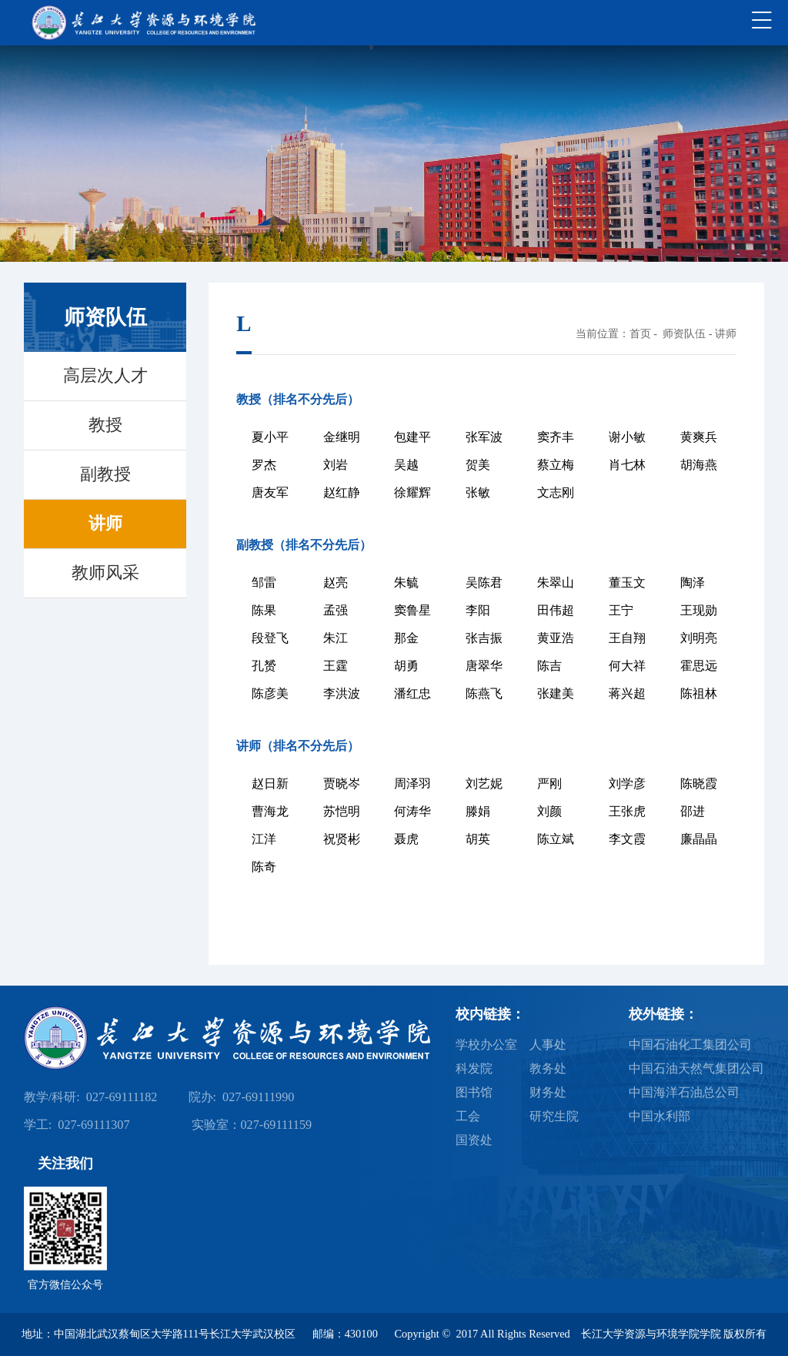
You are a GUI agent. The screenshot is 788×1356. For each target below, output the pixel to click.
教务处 (547, 1069)
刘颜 (549, 811)
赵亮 (335, 582)
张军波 (484, 437)
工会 (468, 1116)
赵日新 (270, 783)
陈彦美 (270, 693)
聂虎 (406, 838)
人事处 (547, 1045)
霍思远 (698, 665)
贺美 (478, 464)
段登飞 (270, 638)
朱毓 (406, 582)
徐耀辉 (412, 492)
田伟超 (555, 610)
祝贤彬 (341, 838)
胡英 (478, 838)
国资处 (474, 1140)
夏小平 (270, 437)
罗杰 (264, 464)
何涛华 (412, 811)
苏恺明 (341, 811)
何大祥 (627, 665)
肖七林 (627, 464)
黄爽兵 (698, 437)
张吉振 (484, 638)
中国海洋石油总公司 (684, 1093)
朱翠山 (555, 582)
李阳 (478, 610)
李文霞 (627, 838)
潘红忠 (412, 693)
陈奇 (264, 866)
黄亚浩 (555, 638)
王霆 (335, 665)
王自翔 (627, 638)
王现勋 (698, 610)
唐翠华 (484, 665)
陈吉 (549, 665)
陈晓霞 (698, 783)
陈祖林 (698, 693)
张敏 (478, 492)
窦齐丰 (555, 437)
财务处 (547, 1093)
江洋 (264, 838)
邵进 (692, 811)
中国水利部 (659, 1116)
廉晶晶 (698, 838)
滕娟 (478, 811)
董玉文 (627, 582)
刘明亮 (698, 638)
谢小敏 (627, 437)
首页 (640, 333)
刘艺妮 (484, 783)
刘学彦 (627, 783)
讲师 (725, 333)
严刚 (549, 783)
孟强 (335, 610)
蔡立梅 (555, 464)
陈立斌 (555, 838)
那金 (406, 638)
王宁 (621, 610)
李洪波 (341, 693)
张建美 (555, 693)
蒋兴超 (627, 693)
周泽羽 (412, 783)
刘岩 (335, 464)
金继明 (341, 437)
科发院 (474, 1069)
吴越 (406, 464)
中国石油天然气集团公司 (696, 1069)
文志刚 (555, 492)
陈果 (264, 610)
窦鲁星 (412, 610)
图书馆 (474, 1093)
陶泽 (692, 582)
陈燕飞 (484, 693)
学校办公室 (486, 1045)
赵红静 (341, 492)
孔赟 (264, 665)
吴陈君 (484, 582)
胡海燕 (698, 464)
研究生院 (554, 1116)
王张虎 (627, 811)
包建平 (412, 437)
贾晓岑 (341, 783)
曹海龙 (270, 811)
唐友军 (270, 492)
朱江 (335, 638)
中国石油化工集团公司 (690, 1045)
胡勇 (406, 665)
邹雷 (264, 582)
